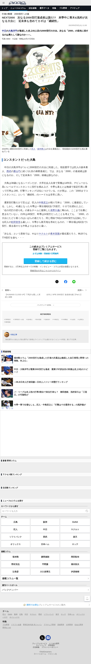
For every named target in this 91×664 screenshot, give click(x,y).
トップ (4, 8)
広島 (15, 522)
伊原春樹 (75, 571)
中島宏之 (43, 202)
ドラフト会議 (16, 625)
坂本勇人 (41, 149)
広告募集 (36, 647)
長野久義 (55, 210)
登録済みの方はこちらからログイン (45, 271)
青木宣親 (55, 233)
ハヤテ (5, 617)
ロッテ (75, 544)
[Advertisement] (45, 433)
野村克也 (15, 564)
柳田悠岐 (8, 322)
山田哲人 (81, 319)
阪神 (45, 522)
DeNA (75, 522)
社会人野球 (79, 625)
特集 (54, 8)
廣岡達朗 (45, 557)
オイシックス (14, 617)
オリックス (15, 544)
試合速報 (33, 8)
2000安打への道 (19, 319)
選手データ (44, 8)
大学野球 (69, 625)
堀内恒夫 (75, 564)
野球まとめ (7, 628)
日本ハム (45, 544)
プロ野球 (63, 8)
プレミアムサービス (39, 643)
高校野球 (60, 625)
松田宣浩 (15, 222)
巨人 (33, 149)
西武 (9, 171)
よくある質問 (54, 643)
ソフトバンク (15, 537)
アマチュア (75, 8)
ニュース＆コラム (18, 8)
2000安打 (8, 319)
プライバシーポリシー (50, 647)
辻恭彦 (15, 571)
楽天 (75, 537)
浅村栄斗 (47, 319)
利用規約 (51, 645)
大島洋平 (12, 31)
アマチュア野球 (49, 625)
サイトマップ (41, 645)
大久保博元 (45, 571)
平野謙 (45, 564)
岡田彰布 (75, 557)
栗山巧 (16, 171)
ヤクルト (43, 233)
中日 (4, 31)
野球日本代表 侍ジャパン (32, 625)
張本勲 (15, 557)
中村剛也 (65, 319)
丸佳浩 (73, 319)
